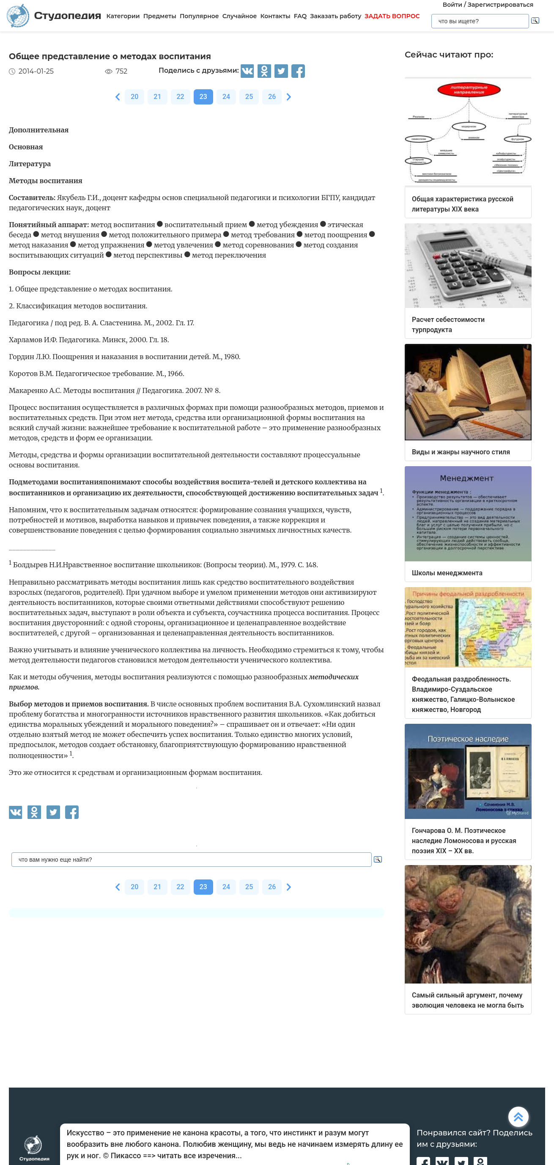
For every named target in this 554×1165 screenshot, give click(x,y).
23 (203, 97)
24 (226, 97)
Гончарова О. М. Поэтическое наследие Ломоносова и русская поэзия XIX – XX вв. (464, 841)
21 (157, 97)
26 (272, 97)
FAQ (300, 16)
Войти (452, 4)
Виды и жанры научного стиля (461, 452)
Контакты (275, 16)
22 (180, 97)
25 (249, 97)
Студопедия (54, 15)
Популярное (199, 16)
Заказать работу (335, 16)
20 (134, 97)
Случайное (239, 16)
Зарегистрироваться (500, 4)
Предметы (159, 16)
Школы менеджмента (447, 573)
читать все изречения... (199, 1155)
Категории (123, 16)
